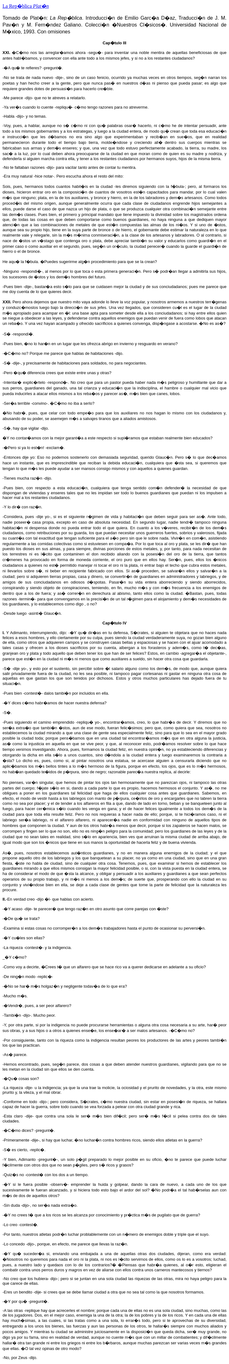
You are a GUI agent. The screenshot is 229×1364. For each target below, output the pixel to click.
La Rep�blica (25, 6)
